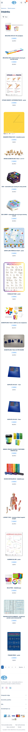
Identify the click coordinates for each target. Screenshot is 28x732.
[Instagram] (6, 687)
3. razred (14, 102)
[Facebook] (2, 687)
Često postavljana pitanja (6, 724)
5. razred (14, 189)
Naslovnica (3, 8)
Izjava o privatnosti (11, 727)
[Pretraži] (21, 2)
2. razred (14, 38)
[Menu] (2, 2)
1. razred (14, 61)
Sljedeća (22, 667)
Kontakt (19, 727)
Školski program (11, 8)
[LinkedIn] (10, 687)
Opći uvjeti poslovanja (20, 724)
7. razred (14, 620)
